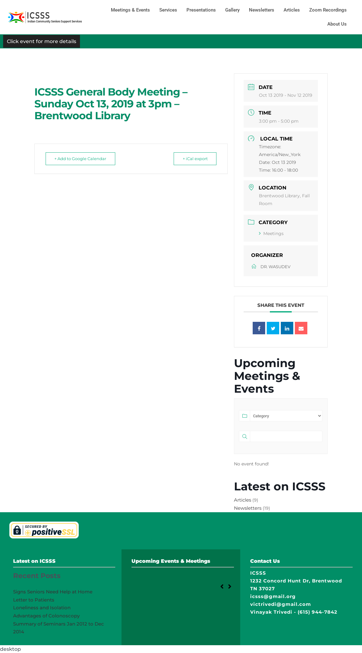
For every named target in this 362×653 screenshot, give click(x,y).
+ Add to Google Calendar (82, 158)
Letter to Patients (33, 600)
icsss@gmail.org (273, 596)
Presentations (201, 10)
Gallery (232, 10)
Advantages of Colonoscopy (46, 616)
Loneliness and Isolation (42, 608)
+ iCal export (193, 158)
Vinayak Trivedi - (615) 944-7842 (293, 612)
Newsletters (261, 10)
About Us (337, 24)
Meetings (271, 233)
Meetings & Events (130, 10)
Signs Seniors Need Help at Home (52, 592)
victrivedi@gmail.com (280, 604)
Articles (292, 10)
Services (168, 10)
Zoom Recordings (328, 10)
